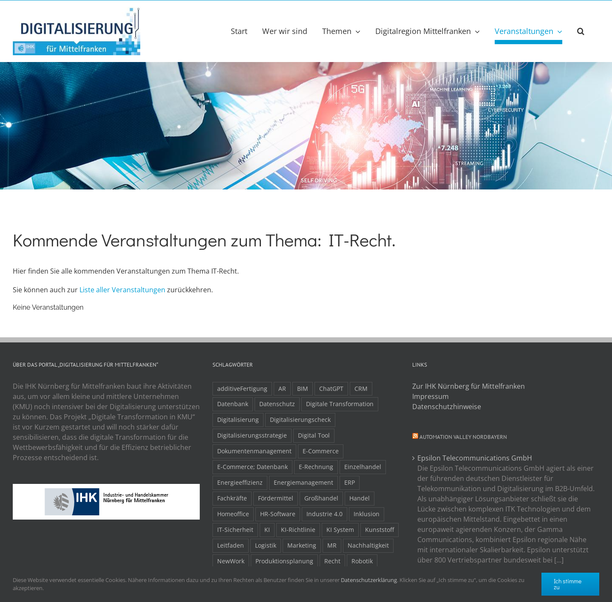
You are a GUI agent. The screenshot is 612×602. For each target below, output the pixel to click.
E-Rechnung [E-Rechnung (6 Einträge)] (316, 467)
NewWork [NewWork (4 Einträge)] (230, 561)
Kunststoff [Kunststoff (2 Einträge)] (379, 530)
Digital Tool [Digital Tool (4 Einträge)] (314, 435)
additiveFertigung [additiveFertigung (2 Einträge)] (242, 388)
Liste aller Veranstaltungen (122, 289)
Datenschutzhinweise (446, 406)
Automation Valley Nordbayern (463, 437)
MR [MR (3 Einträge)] (332, 545)
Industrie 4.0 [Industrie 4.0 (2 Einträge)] (324, 514)
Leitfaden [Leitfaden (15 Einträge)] (230, 545)
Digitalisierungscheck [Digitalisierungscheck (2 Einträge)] (300, 419)
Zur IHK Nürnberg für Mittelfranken (468, 386)
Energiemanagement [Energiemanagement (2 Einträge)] (303, 482)
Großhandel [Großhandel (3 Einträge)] (321, 498)
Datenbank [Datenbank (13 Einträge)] (232, 404)
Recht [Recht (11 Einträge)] (332, 561)
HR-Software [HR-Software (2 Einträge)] (277, 514)
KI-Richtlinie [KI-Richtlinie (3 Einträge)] (298, 530)
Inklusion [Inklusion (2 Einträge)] (367, 514)
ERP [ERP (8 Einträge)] (349, 482)
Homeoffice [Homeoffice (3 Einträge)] (233, 514)
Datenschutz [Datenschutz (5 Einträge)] (277, 404)
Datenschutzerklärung (369, 580)
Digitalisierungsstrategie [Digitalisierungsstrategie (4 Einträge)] (252, 435)
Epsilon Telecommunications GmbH (474, 458)
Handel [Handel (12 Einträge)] (359, 498)
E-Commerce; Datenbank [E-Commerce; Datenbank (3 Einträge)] (252, 467)
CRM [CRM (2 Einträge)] (361, 388)
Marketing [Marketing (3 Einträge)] (301, 545)
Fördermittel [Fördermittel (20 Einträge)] (275, 498)
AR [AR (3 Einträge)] (282, 388)
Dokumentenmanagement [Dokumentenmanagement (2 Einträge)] (254, 451)
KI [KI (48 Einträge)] (267, 530)
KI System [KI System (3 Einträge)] (340, 530)
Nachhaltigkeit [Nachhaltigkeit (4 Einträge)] (368, 545)
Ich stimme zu (567, 584)
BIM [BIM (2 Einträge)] (302, 388)
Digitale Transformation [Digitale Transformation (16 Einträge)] (340, 404)
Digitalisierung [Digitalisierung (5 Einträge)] (238, 419)
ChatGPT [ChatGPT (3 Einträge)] (331, 388)
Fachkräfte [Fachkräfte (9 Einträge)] (232, 498)
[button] (580, 31)
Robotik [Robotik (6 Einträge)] (362, 561)
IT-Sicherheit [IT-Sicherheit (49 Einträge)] (235, 530)
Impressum (430, 396)
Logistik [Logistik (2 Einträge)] (265, 545)
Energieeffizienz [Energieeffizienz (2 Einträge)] (240, 482)
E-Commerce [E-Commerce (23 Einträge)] (321, 451)
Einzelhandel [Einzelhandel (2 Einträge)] (362, 467)
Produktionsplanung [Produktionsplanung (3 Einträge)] (284, 561)
